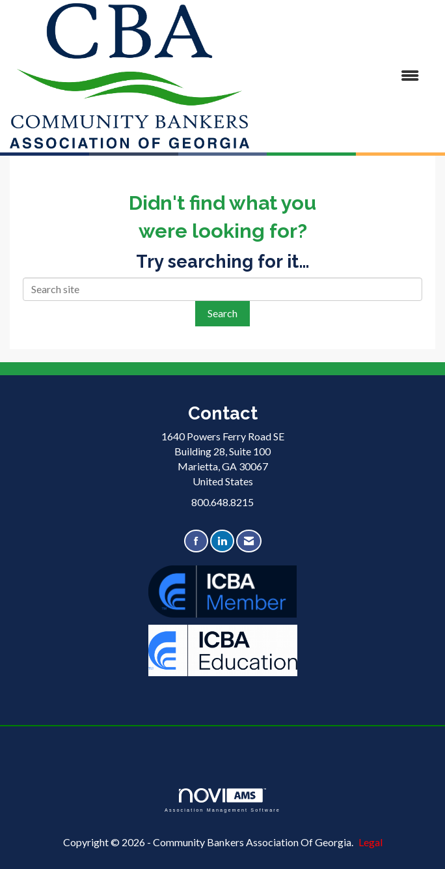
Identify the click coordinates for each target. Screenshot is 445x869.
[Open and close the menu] (340, 76)
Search (222, 313)
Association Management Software (222, 800)
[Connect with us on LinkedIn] (222, 541)
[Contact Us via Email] (249, 541)
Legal (370, 842)
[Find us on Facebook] (196, 541)
